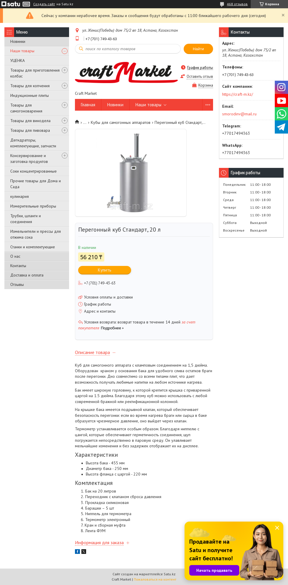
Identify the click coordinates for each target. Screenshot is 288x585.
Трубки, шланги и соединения (25, 218)
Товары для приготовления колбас (35, 73)
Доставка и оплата (26, 275)
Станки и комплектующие (32, 246)
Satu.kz (169, 574)
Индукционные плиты (29, 95)
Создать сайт (44, 4)
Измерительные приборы (33, 206)
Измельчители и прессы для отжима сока (35, 234)
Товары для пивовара (30, 130)
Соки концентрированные (33, 171)
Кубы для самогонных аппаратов (120, 122)
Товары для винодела (30, 120)
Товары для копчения (30, 85)
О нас (15, 256)
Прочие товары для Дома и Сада (35, 183)
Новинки (17, 41)
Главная (88, 104)
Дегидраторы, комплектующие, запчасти (33, 143)
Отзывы (17, 284)
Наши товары (22, 50)
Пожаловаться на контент (155, 579)
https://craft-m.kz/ (237, 94)
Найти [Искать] (198, 49)
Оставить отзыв (200, 76)
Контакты (18, 265)
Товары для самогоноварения (26, 108)
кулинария (19, 196)
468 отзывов (237, 4)
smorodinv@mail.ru (239, 114)
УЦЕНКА (17, 60)
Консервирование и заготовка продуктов (29, 158)
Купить (104, 270)
